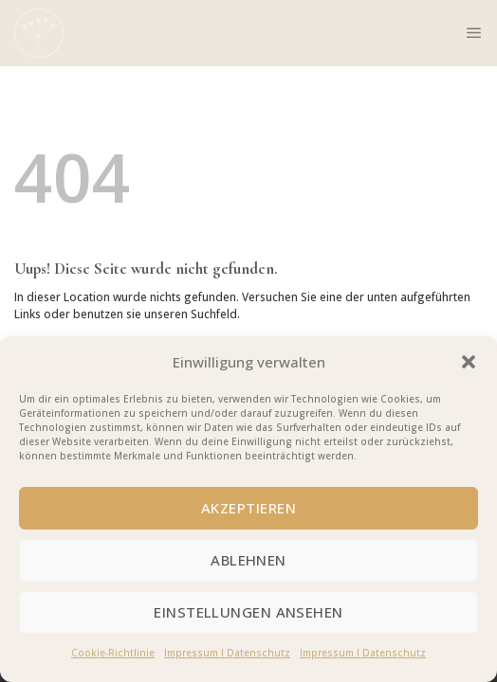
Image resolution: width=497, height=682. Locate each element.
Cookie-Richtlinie (113, 652)
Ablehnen (248, 559)
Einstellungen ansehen (248, 611)
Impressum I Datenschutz (227, 652)
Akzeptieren (248, 507)
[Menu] (474, 33)
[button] (468, 361)
